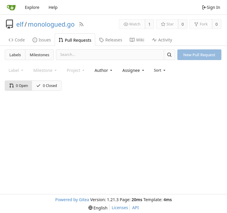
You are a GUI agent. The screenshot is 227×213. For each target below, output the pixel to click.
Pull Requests (75, 40)
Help (53, 7)
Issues (42, 40)
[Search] (169, 54)
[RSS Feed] (81, 24)
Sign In (211, 7)
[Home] (11, 7)
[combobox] (104, 70)
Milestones (39, 54)
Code (17, 40)
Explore (32, 7)
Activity (162, 40)
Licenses (120, 207)
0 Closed (46, 85)
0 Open (18, 85)
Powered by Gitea (72, 199)
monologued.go (51, 24)
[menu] (160, 70)
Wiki (137, 40)
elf (20, 24)
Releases (110, 40)
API (135, 207)
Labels (15, 54)
